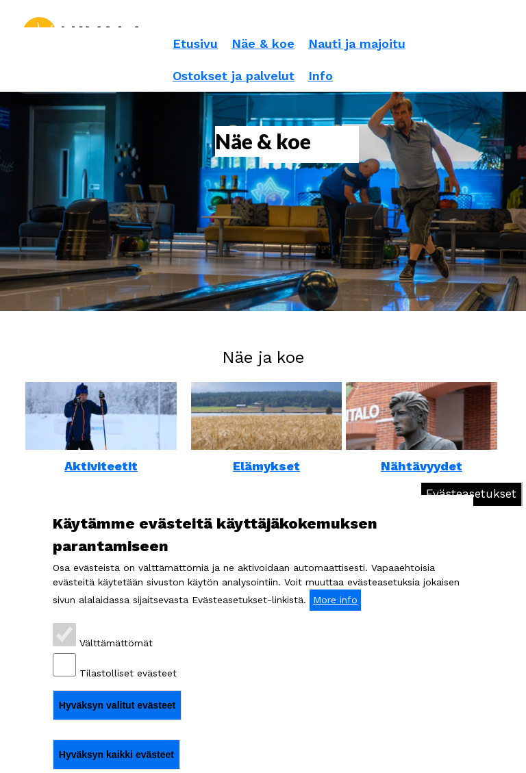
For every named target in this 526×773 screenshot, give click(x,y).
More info (335, 599)
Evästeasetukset (471, 493)
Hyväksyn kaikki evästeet (116, 754)
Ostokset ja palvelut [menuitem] (234, 75)
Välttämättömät (116, 642)
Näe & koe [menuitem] (263, 43)
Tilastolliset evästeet (128, 673)
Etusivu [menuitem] (195, 43)
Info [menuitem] (320, 75)
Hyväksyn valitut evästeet (117, 705)
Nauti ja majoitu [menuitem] (356, 43)
